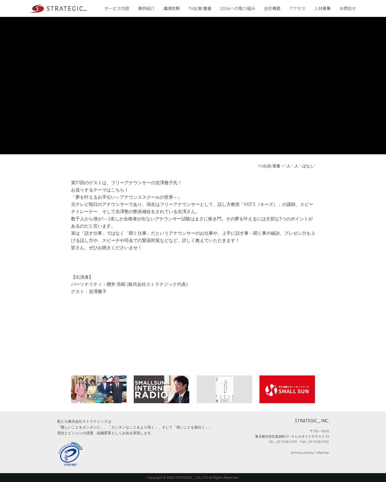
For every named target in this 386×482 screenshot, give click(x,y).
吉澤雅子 (98, 291)
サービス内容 (116, 8)
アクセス (297, 8)
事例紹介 (146, 8)
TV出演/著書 (199, 8)
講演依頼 (171, 8)
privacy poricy (302, 452)
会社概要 (272, 8)
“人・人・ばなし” (300, 165)
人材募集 (322, 8)
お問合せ (347, 8)
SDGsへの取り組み (237, 8)
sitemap (323, 452)
